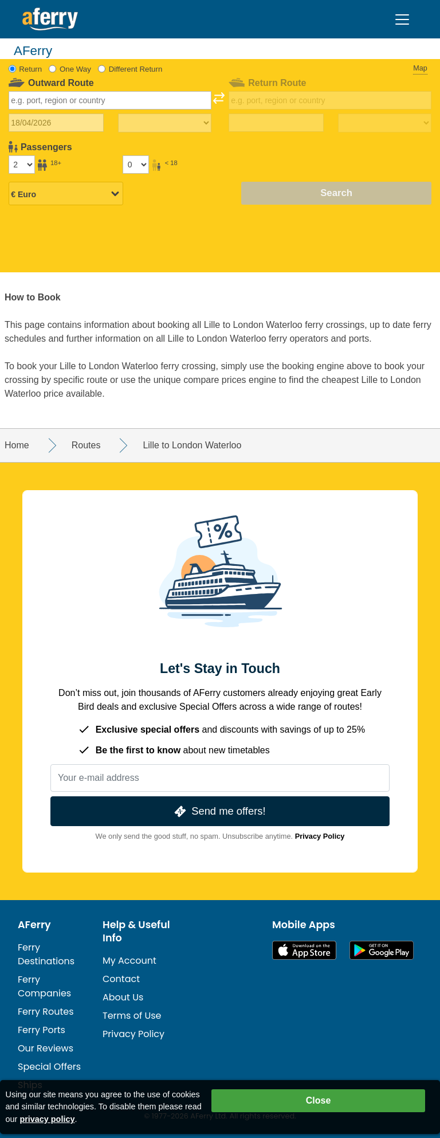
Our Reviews (45, 1048)
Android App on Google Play (381, 950)
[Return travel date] (276, 123)
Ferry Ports (41, 1030)
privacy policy (46, 1119)
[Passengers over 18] (22, 164)
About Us (123, 997)
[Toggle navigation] (402, 19)
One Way (75, 69)
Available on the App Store (304, 950)
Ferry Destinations (46, 954)
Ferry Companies (44, 986)
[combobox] (110, 100)
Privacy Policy (320, 836)
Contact (121, 979)
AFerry (34, 925)
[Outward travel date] (56, 123)
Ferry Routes (46, 1011)
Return (30, 69)
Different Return (136, 69)
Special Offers (49, 1066)
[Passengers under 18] (136, 164)
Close (318, 1100)
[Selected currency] (66, 194)
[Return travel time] (384, 123)
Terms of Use (132, 1015)
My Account (129, 960)
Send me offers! (218, 811)
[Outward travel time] (164, 123)
